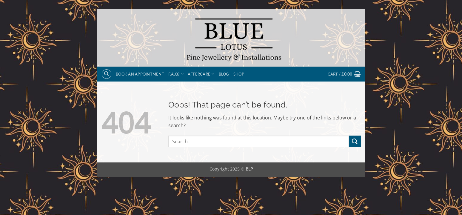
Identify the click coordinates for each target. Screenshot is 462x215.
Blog (224, 74)
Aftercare (201, 74)
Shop (238, 74)
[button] (344, 74)
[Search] (106, 74)
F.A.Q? (176, 74)
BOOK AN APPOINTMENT (140, 74)
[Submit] (355, 141)
